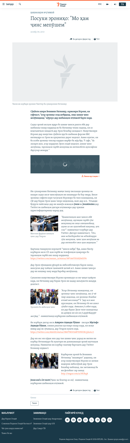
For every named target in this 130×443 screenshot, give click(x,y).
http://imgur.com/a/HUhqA (74, 374)
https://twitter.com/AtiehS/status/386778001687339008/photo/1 (62, 332)
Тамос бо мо (7, 433)
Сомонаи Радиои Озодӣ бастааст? (17, 424)
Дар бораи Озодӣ (9, 419)
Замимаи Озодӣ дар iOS (44, 424)
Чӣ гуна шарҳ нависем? (12, 429)
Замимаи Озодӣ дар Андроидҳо (47, 419)
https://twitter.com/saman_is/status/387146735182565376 (58, 258)
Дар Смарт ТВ (39, 429)
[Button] (80, 39)
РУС (100, 4)
